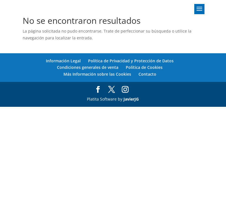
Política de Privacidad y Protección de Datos (131, 60)
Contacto (147, 74)
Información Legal (63, 60)
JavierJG (131, 99)
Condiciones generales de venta (87, 67)
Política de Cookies (144, 67)
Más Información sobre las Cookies (97, 74)
